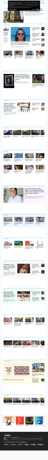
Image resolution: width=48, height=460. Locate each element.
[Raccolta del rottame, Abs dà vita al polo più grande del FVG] (8, 342)
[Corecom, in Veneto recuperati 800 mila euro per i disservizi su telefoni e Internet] (18, 155)
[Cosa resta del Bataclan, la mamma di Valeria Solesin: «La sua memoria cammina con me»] (9, 81)
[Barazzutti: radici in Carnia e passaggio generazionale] (35, 342)
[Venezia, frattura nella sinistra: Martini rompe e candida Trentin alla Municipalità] (8, 167)
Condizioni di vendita (7, 446)
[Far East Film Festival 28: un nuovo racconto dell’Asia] (17, 370)
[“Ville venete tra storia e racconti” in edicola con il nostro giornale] (8, 243)
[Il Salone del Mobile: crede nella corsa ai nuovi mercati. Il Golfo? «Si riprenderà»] (17, 342)
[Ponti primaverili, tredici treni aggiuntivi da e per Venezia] (8, 53)
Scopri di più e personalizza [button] (13, 9)
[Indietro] (4, 139)
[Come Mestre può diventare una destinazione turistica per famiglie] (18, 219)
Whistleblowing (6, 449)
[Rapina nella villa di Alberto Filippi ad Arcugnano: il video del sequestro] (35, 132)
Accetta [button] (37, 9)
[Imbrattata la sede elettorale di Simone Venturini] (36, 109)
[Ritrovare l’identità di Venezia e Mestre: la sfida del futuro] (29, 219)
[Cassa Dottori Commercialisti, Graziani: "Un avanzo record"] (35, 400)
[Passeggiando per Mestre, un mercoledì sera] (40, 219)
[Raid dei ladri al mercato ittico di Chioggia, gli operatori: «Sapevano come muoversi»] (29, 155)
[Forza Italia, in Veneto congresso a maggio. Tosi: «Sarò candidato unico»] (8, 155)
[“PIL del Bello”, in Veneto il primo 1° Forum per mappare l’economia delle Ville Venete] (38, 367)
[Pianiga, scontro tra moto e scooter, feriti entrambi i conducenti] (36, 44)
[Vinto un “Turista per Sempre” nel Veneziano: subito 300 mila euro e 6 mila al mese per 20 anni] (40, 167)
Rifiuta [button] (33, 9)
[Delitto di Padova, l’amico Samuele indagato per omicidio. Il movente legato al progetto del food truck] (36, 35)
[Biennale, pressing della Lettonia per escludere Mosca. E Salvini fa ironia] (40, 319)
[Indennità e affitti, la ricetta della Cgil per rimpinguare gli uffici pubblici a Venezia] (29, 53)
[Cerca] (4, 3)
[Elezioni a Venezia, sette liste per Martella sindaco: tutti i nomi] (36, 104)
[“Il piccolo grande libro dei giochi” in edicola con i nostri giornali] (40, 243)
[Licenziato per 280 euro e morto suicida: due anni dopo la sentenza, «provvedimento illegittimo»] (13, 15)
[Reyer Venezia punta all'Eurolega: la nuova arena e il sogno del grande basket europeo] (36, 298)
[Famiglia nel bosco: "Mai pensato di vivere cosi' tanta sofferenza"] (8, 400)
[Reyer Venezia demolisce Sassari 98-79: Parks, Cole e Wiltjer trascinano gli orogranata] (36, 293)
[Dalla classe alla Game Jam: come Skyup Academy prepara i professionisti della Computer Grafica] (36, 380)
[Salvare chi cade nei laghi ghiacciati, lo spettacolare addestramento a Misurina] (8, 132)
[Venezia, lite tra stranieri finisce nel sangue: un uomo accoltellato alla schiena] (36, 28)
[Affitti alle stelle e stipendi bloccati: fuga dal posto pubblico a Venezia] (40, 155)
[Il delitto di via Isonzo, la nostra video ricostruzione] (17, 132)
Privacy (5, 448)
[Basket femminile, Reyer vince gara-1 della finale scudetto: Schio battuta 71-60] (23, 296)
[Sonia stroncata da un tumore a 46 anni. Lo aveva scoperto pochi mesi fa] (20, 34)
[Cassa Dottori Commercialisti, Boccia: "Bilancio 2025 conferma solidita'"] (17, 400)
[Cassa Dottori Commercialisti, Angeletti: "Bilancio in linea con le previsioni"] (26, 400)
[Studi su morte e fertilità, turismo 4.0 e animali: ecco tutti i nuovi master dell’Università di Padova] (18, 319)
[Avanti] (43, 139)
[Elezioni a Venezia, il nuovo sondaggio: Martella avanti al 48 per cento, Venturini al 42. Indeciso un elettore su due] (23, 107)
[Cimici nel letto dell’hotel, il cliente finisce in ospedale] (8, 319)
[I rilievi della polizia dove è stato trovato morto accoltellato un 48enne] (26, 132)
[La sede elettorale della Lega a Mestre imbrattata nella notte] (36, 39)
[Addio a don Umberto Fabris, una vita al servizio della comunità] (40, 53)
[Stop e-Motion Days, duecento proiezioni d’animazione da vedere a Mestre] (36, 272)
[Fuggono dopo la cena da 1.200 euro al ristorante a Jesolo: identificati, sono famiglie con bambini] (29, 167)
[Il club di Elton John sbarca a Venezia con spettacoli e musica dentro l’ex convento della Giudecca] (36, 266)
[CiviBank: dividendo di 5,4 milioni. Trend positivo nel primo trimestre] (26, 342)
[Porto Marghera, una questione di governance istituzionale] (8, 219)
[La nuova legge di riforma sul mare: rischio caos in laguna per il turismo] (6, 29)
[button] (24, 435)
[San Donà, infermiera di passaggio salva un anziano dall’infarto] (18, 167)
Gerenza (5, 447)
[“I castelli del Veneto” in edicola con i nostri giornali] (18, 243)
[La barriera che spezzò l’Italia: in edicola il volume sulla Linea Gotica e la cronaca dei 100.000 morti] (29, 243)
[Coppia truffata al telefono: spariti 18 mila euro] (29, 319)
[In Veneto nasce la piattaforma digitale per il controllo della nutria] (18, 53)
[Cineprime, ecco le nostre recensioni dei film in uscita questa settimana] (23, 268)
